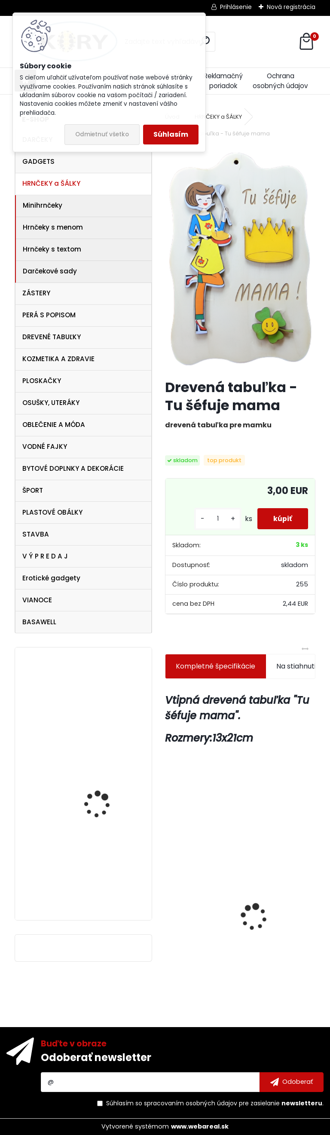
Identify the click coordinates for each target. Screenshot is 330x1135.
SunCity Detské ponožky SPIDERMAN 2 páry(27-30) (107, 885)
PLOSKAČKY (41, 380)
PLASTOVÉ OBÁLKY (52, 512)
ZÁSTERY (36, 293)
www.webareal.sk (200, 1126)
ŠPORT (32, 490)
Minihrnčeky (42, 205)
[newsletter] (291, 1082)
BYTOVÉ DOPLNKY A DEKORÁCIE (73, 468)
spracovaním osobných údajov (190, 1103)
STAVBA (35, 534)
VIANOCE (37, 599)
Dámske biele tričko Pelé (107, 805)
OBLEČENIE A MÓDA (53, 424)
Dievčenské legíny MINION (279, 904)
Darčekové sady (50, 271)
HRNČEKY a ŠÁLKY (51, 183)
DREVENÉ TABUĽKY (51, 336)
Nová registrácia (291, 7)
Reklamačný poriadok (223, 80)
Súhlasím (170, 134)
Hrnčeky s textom (52, 249)
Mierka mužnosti (198, 917)
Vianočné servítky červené (98, 708)
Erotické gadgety (51, 578)
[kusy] (215, 518)
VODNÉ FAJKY (44, 446)
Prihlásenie (236, 7)
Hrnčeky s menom (53, 227)
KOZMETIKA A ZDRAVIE (58, 358)
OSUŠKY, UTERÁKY (50, 402)
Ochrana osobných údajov (280, 80)
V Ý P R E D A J (45, 556)
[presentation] (169, 902)
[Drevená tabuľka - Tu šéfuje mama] (240, 259)
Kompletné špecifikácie (215, 666)
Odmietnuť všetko (102, 134)
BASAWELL (39, 621)
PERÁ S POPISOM (49, 314)
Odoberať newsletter (96, 1057)
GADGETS (38, 161)
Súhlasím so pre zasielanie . (215, 1103)
